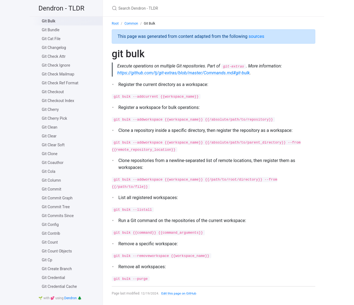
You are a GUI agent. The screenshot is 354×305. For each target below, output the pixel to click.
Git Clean (49, 127)
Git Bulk (48, 21)
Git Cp (47, 260)
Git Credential (53, 277)
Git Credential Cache (59, 286)
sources (256, 36)
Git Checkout (53, 92)
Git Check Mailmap (58, 74)
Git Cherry (50, 109)
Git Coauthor (52, 162)
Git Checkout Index (58, 100)
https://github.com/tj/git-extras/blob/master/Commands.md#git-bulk (183, 72)
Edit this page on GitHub (179, 293)
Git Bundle (50, 30)
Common (131, 23)
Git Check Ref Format (60, 83)
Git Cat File (51, 39)
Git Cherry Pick (54, 118)
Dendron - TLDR (61, 8)
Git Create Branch (57, 269)
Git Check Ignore (56, 65)
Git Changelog (54, 47)
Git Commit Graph (57, 198)
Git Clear (49, 136)
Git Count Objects (57, 251)
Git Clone (50, 154)
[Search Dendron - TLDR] (177, 8)
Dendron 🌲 (73, 298)
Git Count (50, 242)
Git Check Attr (54, 56)
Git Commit (51, 189)
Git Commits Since (58, 215)
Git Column (51, 180)
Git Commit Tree (56, 207)
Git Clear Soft (53, 145)
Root (115, 23)
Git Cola (48, 171)
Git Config (50, 224)
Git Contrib (51, 233)
